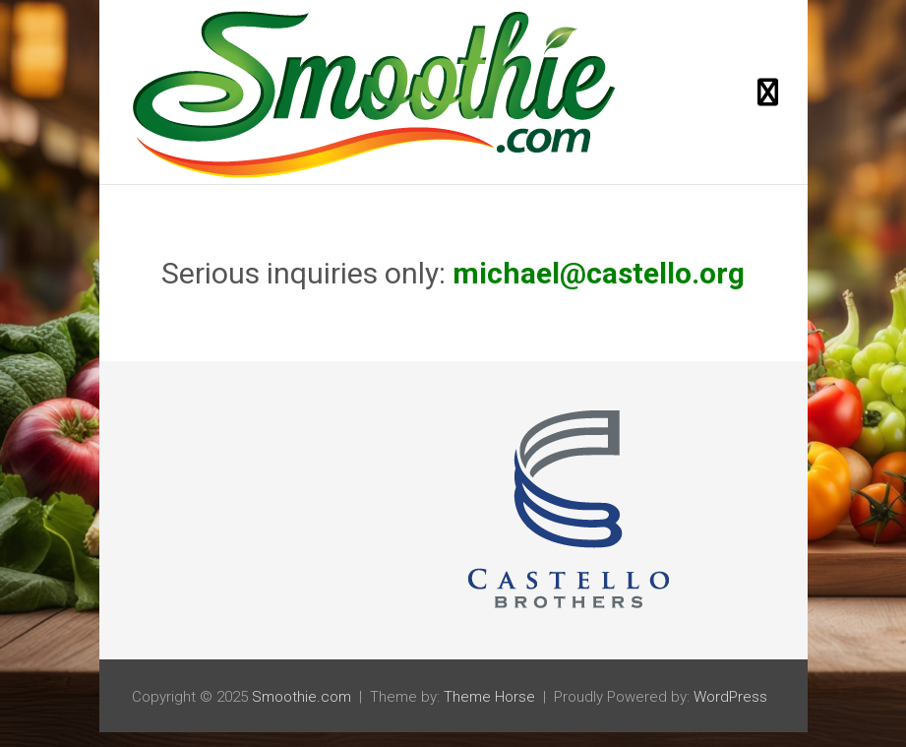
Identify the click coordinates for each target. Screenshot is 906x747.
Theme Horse (489, 697)
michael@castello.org (599, 273)
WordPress (730, 697)
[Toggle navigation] (768, 92)
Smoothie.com (301, 697)
